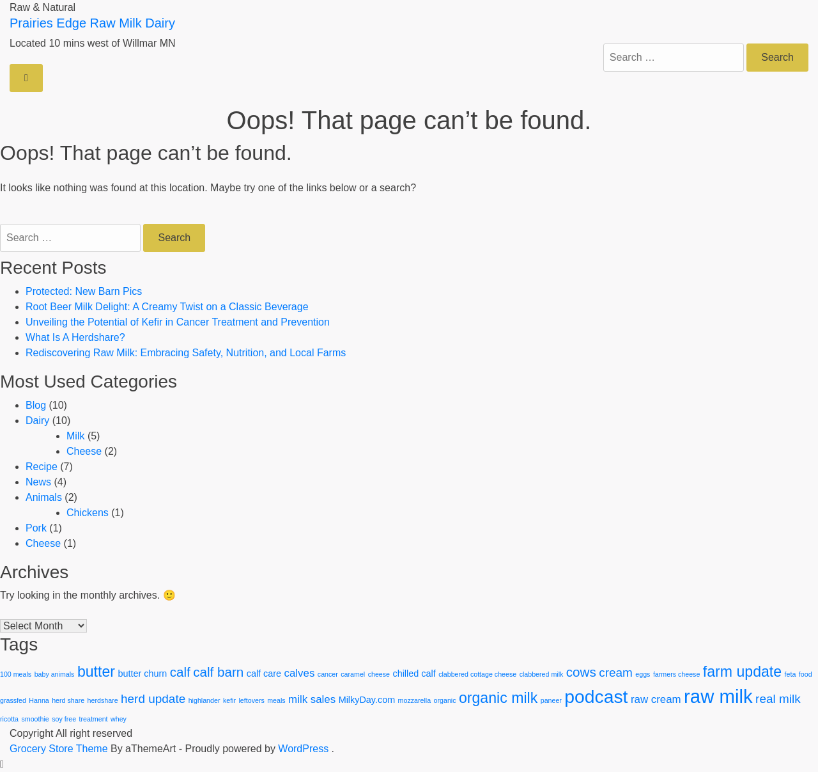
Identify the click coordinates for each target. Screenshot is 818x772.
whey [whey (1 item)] (119, 719)
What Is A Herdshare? (75, 337)
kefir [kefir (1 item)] (229, 700)
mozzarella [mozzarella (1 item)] (414, 700)
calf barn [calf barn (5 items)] (218, 672)
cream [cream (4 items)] (616, 672)
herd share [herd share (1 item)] (68, 700)
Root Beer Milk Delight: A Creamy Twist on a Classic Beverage (167, 306)
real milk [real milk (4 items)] (778, 698)
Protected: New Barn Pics (84, 291)
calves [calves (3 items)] (299, 673)
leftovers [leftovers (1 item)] (251, 700)
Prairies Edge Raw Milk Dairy (92, 23)
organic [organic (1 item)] (445, 700)
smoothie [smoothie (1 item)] (35, 719)
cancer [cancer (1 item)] (328, 674)
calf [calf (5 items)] (180, 672)
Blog (36, 405)
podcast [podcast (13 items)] (596, 696)
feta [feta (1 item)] (790, 674)
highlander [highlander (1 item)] (204, 700)
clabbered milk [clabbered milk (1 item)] (542, 674)
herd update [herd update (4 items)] (153, 698)
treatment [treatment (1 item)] (93, 719)
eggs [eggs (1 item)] (642, 674)
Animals (44, 497)
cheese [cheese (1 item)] (379, 674)
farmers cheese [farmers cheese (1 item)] (676, 674)
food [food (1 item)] (805, 674)
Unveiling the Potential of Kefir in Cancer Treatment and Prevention (178, 322)
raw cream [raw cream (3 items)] (656, 699)
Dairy (37, 420)
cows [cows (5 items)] (581, 672)
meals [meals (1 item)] (276, 700)
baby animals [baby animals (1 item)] (55, 674)
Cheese (84, 451)
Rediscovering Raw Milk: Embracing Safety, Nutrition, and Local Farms (186, 352)
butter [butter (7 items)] (96, 671)
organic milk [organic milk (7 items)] (498, 697)
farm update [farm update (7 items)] (742, 671)
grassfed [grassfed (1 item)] (13, 700)
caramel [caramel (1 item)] (353, 674)
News (38, 482)
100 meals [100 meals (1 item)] (15, 674)
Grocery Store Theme (59, 748)
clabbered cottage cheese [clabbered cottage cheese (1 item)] (477, 674)
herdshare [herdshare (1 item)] (103, 700)
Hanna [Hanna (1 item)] (39, 700)
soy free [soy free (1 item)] (64, 719)
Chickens (87, 512)
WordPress (303, 748)
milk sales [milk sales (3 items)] (312, 699)
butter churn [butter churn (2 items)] (142, 673)
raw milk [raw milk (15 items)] (718, 696)
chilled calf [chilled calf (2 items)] (413, 673)
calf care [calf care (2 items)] (264, 673)
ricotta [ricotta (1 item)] (9, 719)
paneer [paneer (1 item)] (551, 700)
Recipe (42, 466)
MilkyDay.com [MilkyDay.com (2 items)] (367, 700)
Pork (36, 528)
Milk (75, 435)
